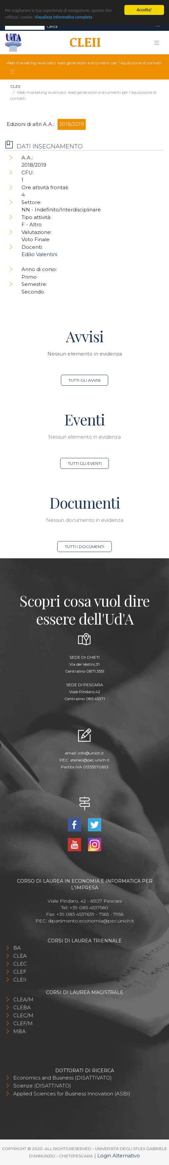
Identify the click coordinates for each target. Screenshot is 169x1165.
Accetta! (144, 10)
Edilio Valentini (39, 254)
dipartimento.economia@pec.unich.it (91, 921)
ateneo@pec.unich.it (89, 759)
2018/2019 (71, 124)
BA (17, 948)
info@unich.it (91, 752)
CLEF (19, 972)
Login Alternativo (118, 1155)
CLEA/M (23, 999)
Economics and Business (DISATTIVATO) (62, 1078)
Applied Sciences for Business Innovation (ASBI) (71, 1093)
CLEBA (22, 1007)
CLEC (20, 964)
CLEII (15, 86)
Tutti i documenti (84, 546)
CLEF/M (23, 1023)
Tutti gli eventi (85, 463)
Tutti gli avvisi (84, 380)
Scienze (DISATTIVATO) (42, 1085)
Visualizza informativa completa (63, 17)
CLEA (20, 956)
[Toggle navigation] (157, 26)
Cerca (52, 26)
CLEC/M (23, 1015)
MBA (19, 1031)
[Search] (25, 26)
